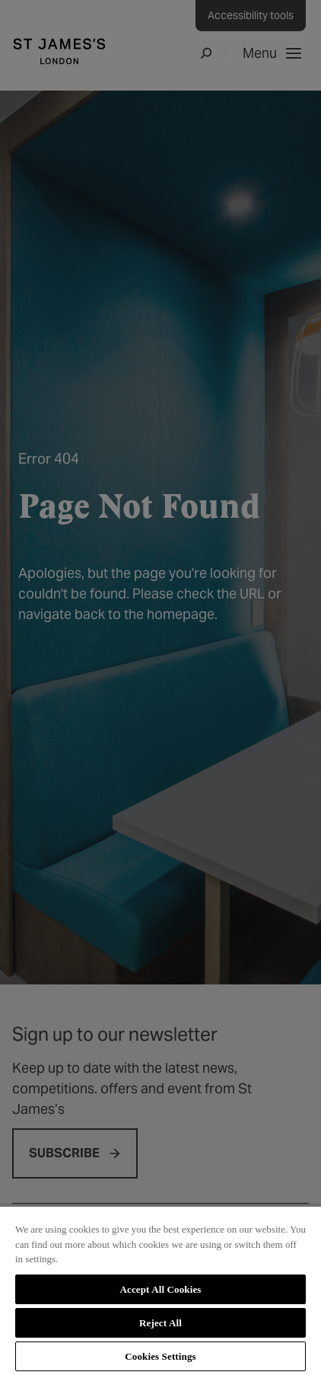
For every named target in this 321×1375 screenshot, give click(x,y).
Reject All (160, 1323)
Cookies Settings (160, 1356)
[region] (160, 1290)
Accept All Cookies (160, 1289)
